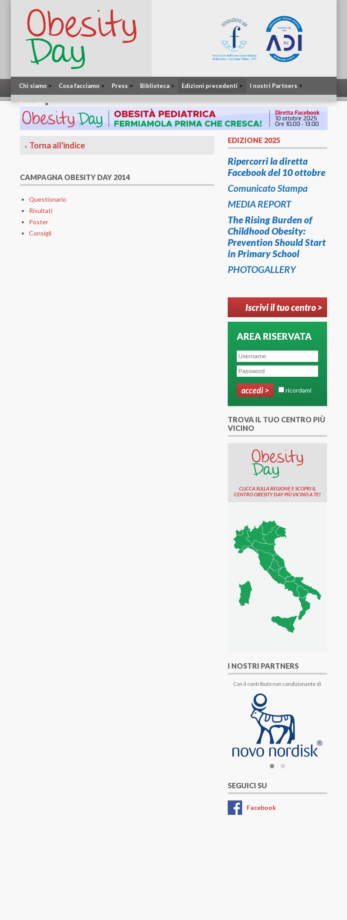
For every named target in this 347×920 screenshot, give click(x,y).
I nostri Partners (276, 85)
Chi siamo (35, 85)
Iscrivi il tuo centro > (284, 307)
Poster (38, 222)
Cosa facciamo (81, 85)
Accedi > (255, 390)
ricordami (298, 390)
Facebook (261, 807)
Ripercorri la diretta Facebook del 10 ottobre (276, 166)
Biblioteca (157, 85)
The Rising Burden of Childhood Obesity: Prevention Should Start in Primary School (277, 236)
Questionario (47, 199)
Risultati (40, 210)
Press (122, 85)
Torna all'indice (57, 145)
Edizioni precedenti (212, 85)
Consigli (40, 233)
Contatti (33, 103)
